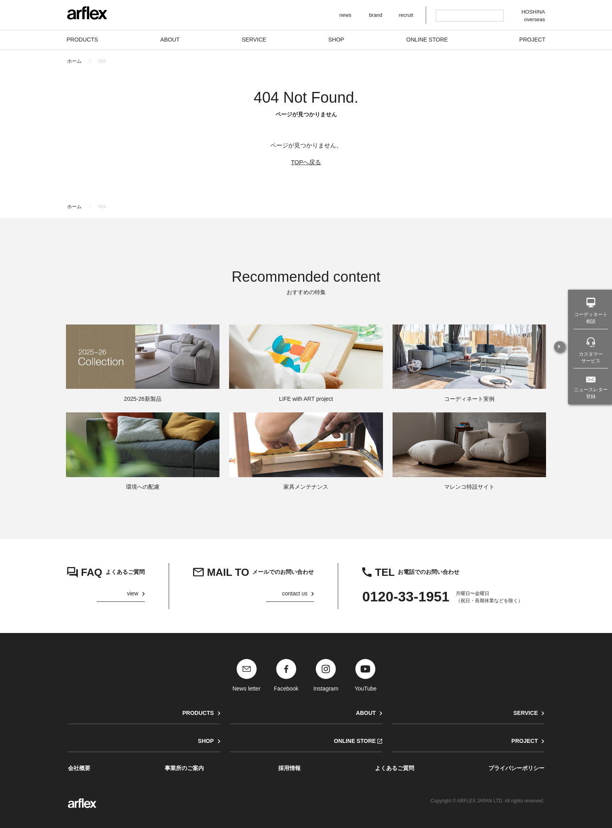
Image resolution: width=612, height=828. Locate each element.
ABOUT (366, 713)
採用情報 (289, 768)
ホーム (74, 61)
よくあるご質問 (394, 768)
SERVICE (525, 713)
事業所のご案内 (184, 768)
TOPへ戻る (306, 162)
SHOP (206, 741)
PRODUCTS (198, 713)
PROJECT (524, 741)
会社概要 (79, 768)
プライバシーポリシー (516, 768)
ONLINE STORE (355, 741)
